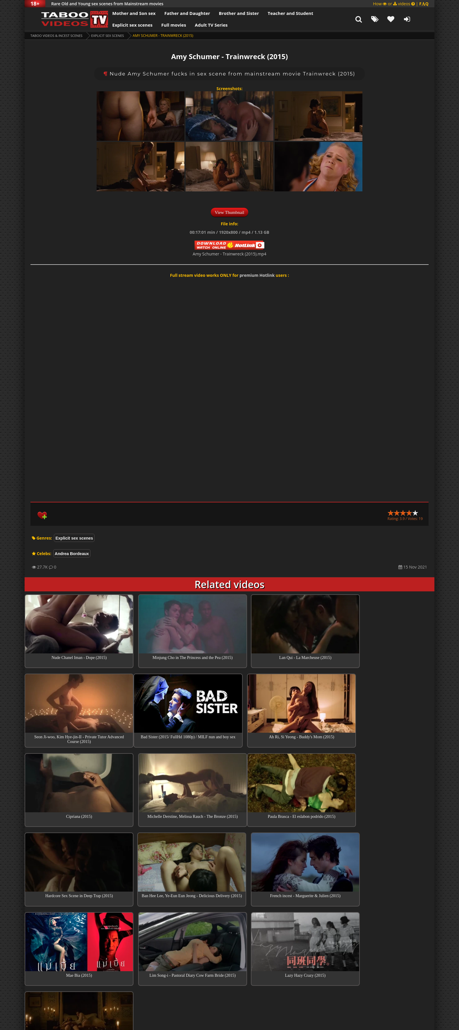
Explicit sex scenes (122, 25)
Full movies (163, 25)
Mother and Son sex (123, 13)
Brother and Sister (229, 13)
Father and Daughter (177, 13)
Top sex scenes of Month (229, 932)
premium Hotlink (257, 275)
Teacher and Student (280, 13)
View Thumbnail (229, 212)
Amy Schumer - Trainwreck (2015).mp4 (229, 254)
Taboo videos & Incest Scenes (57, 35)
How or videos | (401, 3)
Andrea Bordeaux (72, 553)
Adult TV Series (201, 25)
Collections (230, 948)
